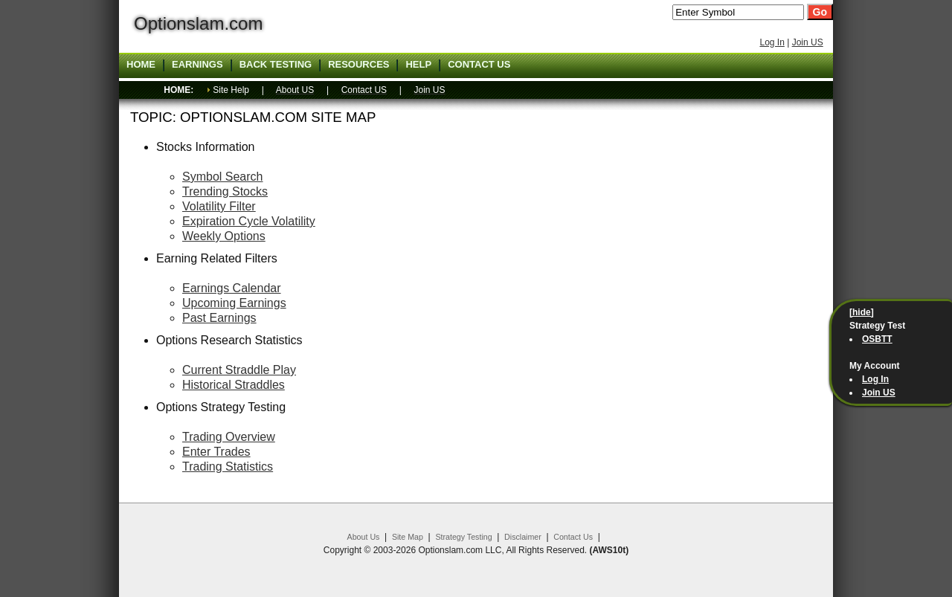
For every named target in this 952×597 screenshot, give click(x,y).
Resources (358, 64)
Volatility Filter (219, 206)
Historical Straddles (233, 384)
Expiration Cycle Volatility (248, 221)
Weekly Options (224, 236)
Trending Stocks (225, 191)
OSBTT (877, 339)
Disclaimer (522, 536)
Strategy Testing (463, 536)
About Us (363, 536)
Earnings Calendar (231, 288)
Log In (771, 42)
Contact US (479, 64)
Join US (807, 42)
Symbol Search (222, 176)
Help (418, 64)
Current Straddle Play (239, 370)
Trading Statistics (227, 466)
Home (140, 64)
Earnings (197, 64)
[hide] (861, 312)
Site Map (407, 536)
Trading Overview (228, 436)
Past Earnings (219, 318)
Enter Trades (216, 451)
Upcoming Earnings (234, 303)
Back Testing (275, 64)
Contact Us (573, 536)
